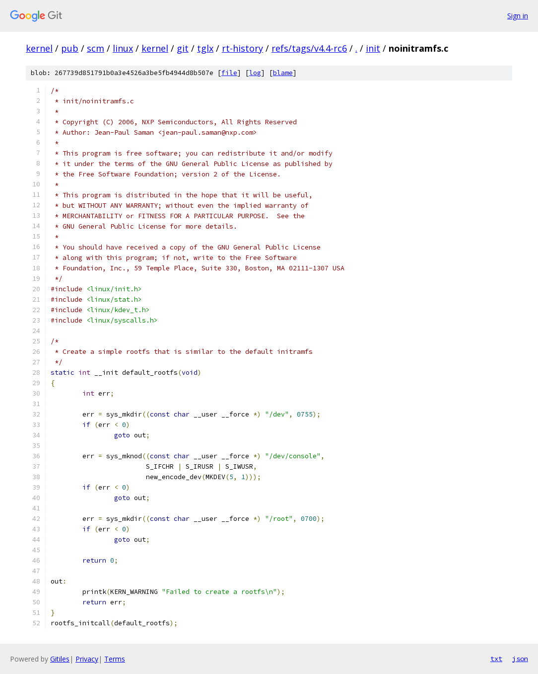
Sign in (517, 15)
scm (95, 48)
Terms (114, 659)
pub (69, 48)
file (229, 73)
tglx (205, 48)
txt (496, 658)
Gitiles (59, 659)
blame (283, 73)
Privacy (86, 659)
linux (123, 48)
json (520, 658)
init (373, 48)
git (183, 48)
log (255, 73)
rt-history (242, 48)
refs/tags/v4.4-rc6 (309, 48)
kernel (39, 48)
